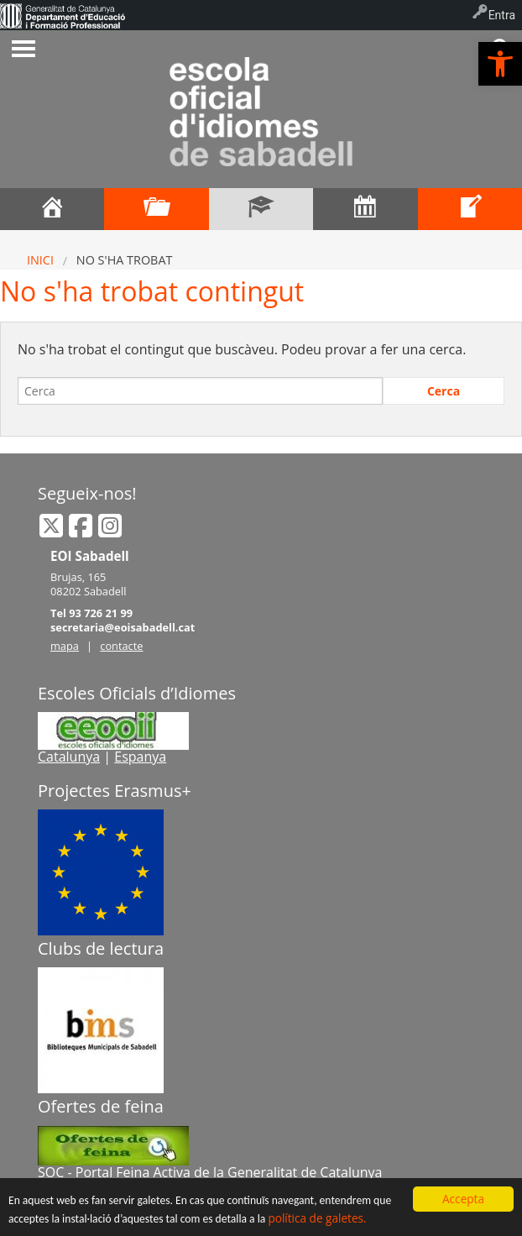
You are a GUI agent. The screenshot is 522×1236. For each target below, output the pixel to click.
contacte (121, 645)
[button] (500, 64)
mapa (64, 645)
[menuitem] (62, 15)
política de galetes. (317, 1218)
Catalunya (69, 756)
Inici (40, 260)
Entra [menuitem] (501, 15)
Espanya (140, 756)
